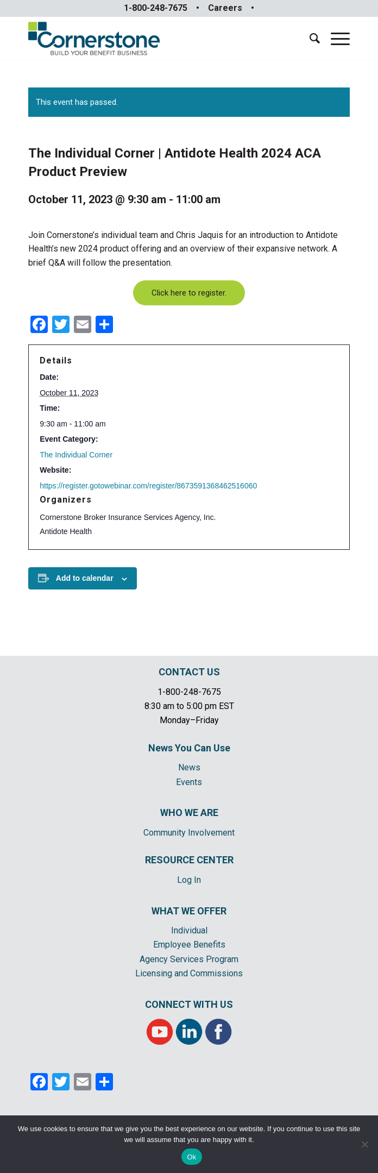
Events (189, 782)
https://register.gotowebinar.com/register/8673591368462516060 (148, 485)
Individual (189, 930)
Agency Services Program (189, 959)
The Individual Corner (76, 454)
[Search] (309, 38)
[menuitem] (309, 38)
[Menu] (335, 38)
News (189, 767)
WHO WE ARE (189, 812)
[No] (364, 1144)
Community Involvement (189, 832)
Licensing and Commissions (189, 973)
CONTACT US (189, 672)
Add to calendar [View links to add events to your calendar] (85, 578)
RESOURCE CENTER (189, 859)
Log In (189, 880)
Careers (225, 8)
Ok (191, 1157)
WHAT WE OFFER (189, 911)
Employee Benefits (189, 944)
